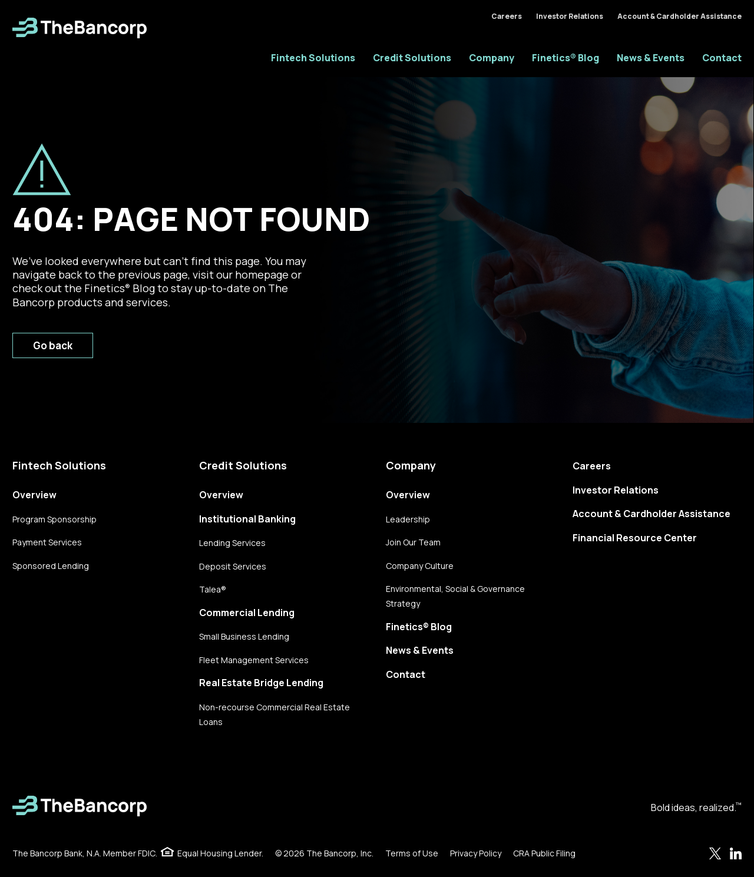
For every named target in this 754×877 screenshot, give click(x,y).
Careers (506, 16)
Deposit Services (232, 566)
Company (491, 57)
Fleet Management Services (254, 660)
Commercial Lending (247, 612)
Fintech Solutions (313, 57)
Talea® (212, 589)
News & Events (650, 57)
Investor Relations (569, 16)
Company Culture (420, 565)
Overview (34, 494)
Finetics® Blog (565, 57)
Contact (722, 57)
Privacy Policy (475, 853)
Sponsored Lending (50, 565)
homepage (262, 274)
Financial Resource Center (635, 537)
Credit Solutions (412, 57)
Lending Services (232, 542)
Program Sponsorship (54, 519)
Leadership (408, 519)
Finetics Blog (119, 288)
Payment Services (47, 542)
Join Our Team (413, 542)
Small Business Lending (244, 636)
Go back (52, 345)
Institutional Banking (247, 518)
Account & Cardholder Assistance (679, 16)
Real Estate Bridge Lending (261, 682)
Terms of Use (411, 853)
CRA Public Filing (544, 853)
